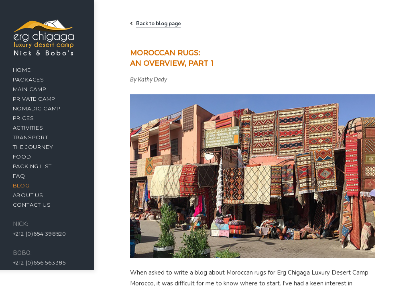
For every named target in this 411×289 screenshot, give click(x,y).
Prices (30, 118)
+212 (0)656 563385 (45, 262)
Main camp (36, 89)
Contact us (38, 204)
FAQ (25, 176)
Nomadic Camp (43, 108)
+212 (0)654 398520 (46, 233)
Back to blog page (164, 23)
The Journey (39, 147)
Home (28, 70)
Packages (35, 79)
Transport (37, 137)
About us (34, 195)
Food (28, 156)
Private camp (40, 99)
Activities (34, 127)
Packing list (39, 166)
